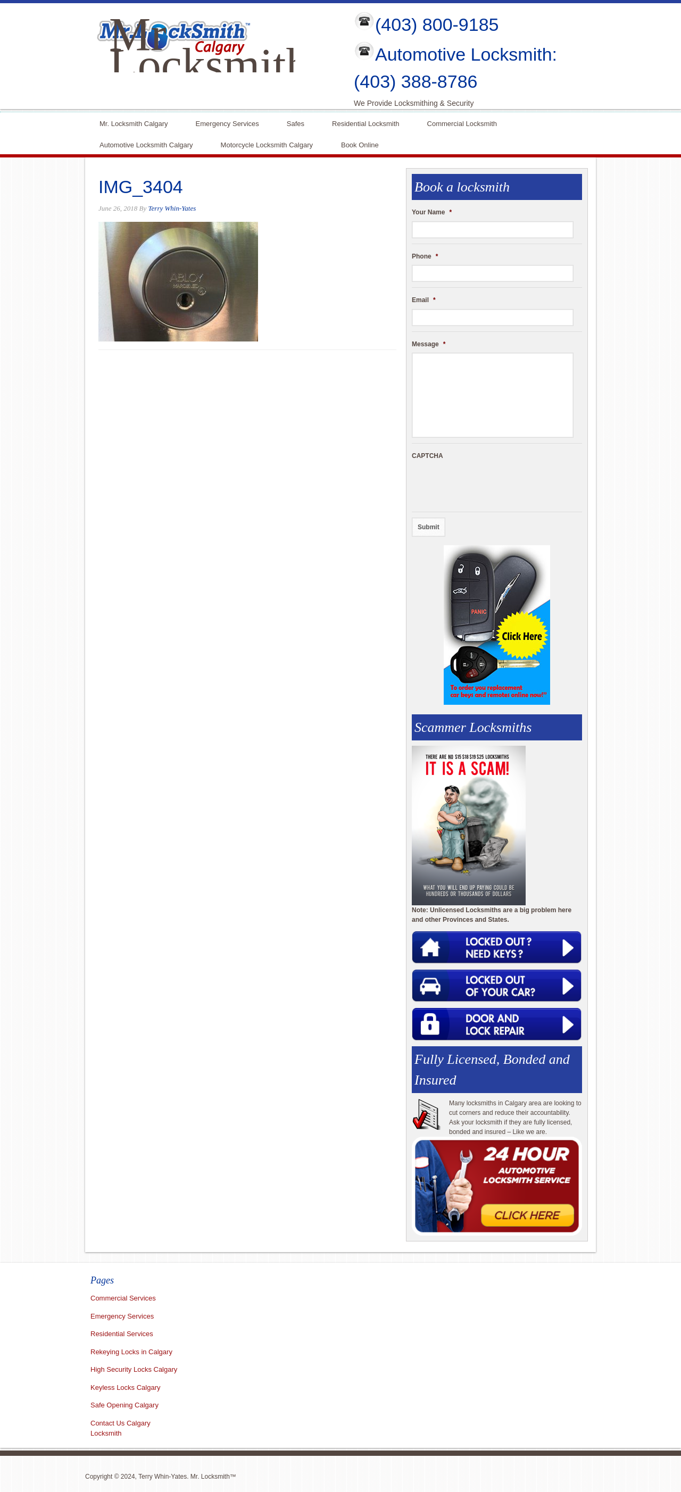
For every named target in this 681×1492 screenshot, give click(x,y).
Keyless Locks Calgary (125, 1387)
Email (424, 300)
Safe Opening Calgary (124, 1405)
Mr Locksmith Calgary (209, 65)
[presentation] (493, 485)
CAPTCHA (427, 456)
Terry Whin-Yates (172, 208)
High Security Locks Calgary (133, 1369)
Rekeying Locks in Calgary (131, 1352)
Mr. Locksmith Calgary (133, 123)
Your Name (432, 212)
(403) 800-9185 (437, 24)
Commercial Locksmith (462, 123)
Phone (425, 256)
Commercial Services (123, 1298)
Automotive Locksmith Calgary (146, 144)
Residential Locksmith (365, 123)
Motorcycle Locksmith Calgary (267, 145)
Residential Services (121, 1334)
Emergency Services (227, 123)
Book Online (360, 144)
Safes (295, 123)
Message (428, 344)
